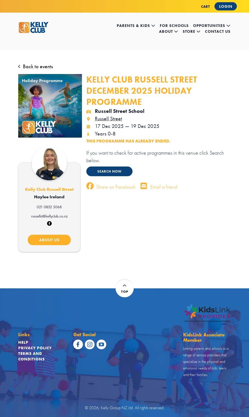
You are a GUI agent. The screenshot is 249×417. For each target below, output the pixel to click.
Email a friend (159, 186)
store (192, 31)
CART (205, 6)
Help (23, 342)
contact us (218, 31)
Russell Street (104, 118)
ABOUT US (49, 239)
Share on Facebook (111, 186)
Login (225, 6)
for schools (174, 26)
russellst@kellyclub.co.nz (49, 216)
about (168, 31)
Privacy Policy (35, 347)
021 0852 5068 (49, 206)
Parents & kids (136, 26)
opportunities (212, 26)
